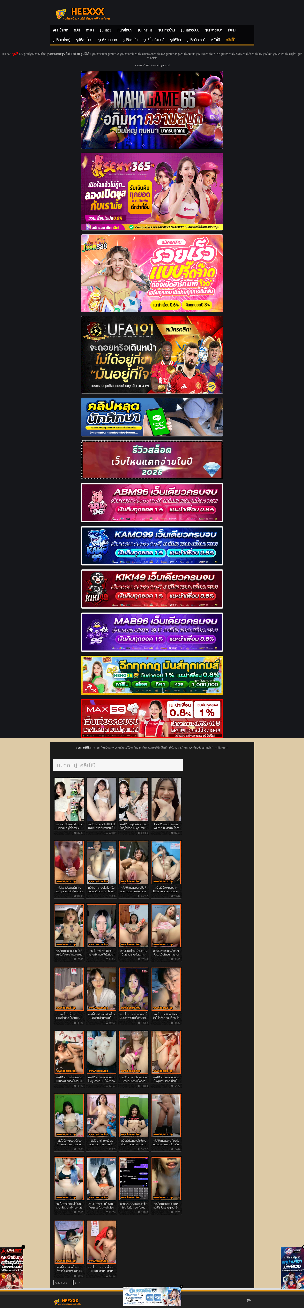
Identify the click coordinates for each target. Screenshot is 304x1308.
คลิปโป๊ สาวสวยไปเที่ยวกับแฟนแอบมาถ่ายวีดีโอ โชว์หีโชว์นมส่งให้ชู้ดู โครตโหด (166, 1144)
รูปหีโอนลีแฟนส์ (154, 39)
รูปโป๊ (86, 747)
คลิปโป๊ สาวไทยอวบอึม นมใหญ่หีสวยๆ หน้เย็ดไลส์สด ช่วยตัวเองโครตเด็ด (101, 1080)
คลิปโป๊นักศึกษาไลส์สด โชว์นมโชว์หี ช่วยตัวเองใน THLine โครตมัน (101, 1017)
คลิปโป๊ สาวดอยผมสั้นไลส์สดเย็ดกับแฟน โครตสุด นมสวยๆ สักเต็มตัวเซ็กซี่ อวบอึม (69, 956)
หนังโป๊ (215, 39)
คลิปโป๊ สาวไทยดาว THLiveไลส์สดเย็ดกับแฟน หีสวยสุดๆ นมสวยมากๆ (69, 1017)
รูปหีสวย (106, 30)
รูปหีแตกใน (130, 39)
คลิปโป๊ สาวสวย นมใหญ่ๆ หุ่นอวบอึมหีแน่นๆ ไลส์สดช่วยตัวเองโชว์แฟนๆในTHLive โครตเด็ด (166, 956)
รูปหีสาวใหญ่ (61, 39)
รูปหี (77, 30)
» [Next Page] (79, 1282)
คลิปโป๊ (230, 39)
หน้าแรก (62, 30)
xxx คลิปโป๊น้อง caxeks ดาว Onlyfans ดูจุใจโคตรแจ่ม (69, 826)
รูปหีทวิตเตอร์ (196, 39)
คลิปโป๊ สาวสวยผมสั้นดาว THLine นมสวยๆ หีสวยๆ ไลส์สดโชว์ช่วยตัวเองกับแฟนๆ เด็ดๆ (101, 1272)
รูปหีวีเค (175, 39)
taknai (155, 65)
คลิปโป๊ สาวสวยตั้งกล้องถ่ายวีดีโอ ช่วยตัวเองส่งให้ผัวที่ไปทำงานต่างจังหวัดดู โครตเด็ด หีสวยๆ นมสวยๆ (69, 1272)
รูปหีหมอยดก (107, 39)
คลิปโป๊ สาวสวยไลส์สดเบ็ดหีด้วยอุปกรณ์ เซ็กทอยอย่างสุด (134, 1080)
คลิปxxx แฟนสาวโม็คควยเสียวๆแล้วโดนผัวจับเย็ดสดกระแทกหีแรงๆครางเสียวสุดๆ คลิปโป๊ (69, 893)
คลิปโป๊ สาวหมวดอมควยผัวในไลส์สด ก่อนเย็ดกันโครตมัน (166, 1017)
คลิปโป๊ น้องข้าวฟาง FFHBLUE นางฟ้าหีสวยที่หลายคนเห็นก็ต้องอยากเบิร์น (101, 827)
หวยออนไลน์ (142, 65)
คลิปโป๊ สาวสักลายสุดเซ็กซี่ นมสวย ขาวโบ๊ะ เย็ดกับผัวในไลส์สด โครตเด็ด (134, 1017)
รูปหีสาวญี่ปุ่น (190, 30)
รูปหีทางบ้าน (166, 30)
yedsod (165, 65)
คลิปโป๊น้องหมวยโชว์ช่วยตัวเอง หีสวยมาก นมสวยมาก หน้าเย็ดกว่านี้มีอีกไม (133, 1144)
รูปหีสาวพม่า (213, 30)
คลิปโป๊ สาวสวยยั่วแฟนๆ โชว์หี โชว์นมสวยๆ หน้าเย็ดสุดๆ (166, 1207)
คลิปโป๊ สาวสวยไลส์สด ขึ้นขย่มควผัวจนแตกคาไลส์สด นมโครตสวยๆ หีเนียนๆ (101, 891)
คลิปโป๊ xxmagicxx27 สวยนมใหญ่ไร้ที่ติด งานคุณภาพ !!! (133, 826)
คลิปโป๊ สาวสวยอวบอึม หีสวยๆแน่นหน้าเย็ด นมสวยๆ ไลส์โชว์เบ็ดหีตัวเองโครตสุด (133, 891)
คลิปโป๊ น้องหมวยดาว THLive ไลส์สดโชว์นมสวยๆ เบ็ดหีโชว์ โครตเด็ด (166, 891)
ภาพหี (90, 30)
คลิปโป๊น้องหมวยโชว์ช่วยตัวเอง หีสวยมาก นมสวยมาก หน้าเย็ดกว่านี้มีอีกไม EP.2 (69, 1146)
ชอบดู (79, 747)
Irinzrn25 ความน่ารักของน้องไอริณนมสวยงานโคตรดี (166, 827)
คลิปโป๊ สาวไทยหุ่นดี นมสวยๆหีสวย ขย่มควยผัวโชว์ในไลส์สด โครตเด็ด (101, 1144)
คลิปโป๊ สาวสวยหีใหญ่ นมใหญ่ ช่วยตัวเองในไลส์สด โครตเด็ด (101, 1207)
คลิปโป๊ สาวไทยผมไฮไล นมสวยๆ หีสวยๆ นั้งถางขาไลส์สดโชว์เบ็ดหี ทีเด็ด (69, 1207)
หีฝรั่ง (232, 30)
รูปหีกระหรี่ (144, 30)
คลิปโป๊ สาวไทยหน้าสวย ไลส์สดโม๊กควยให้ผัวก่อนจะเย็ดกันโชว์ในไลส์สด (101, 954)
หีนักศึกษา (124, 30)
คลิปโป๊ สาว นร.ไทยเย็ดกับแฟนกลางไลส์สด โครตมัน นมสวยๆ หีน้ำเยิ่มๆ (69, 1080)
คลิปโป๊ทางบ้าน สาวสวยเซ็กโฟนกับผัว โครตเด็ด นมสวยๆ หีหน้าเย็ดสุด (133, 1207)
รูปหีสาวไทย (84, 39)
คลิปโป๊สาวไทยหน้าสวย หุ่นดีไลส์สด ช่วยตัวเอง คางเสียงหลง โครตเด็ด (133, 954)
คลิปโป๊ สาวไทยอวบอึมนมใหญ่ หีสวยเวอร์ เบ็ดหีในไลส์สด (166, 1080)
